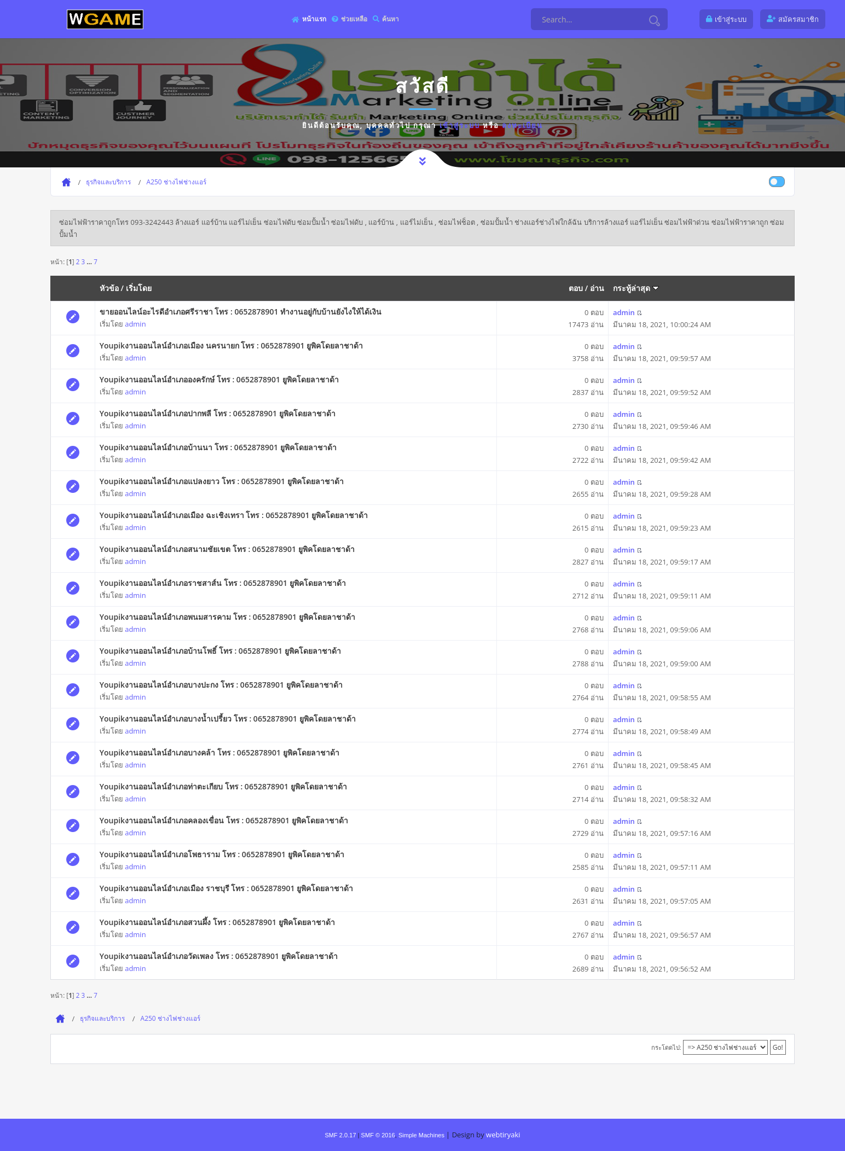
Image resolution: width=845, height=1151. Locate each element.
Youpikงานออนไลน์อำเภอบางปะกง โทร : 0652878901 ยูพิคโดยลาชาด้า (221, 684)
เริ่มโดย (139, 288)
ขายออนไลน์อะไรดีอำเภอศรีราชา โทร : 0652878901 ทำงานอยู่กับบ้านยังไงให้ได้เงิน (240, 311)
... (90, 261)
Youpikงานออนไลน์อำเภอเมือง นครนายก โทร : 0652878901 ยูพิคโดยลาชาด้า (231, 345)
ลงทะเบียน (522, 125)
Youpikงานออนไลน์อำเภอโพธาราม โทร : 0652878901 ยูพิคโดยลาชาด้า (222, 854)
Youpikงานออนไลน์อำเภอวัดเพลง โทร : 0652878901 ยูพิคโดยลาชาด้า (219, 956)
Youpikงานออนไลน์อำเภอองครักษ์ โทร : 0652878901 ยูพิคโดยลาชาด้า (219, 379)
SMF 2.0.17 (340, 1135)
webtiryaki (503, 1135)
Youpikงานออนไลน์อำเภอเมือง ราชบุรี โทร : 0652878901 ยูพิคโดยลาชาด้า (226, 888)
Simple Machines (421, 1135)
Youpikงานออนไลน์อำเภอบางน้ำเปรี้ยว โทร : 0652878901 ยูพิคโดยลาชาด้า (228, 718)
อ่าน (597, 288)
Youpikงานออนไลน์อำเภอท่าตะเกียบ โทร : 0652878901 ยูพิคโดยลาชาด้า (223, 786)
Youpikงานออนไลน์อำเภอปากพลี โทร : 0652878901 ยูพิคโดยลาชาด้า (217, 413)
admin (135, 324)
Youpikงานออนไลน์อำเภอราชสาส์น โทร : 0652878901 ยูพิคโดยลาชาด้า (223, 583)
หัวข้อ (109, 288)
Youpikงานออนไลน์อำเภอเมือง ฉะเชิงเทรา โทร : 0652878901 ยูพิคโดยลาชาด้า (234, 515)
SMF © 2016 (378, 1135)
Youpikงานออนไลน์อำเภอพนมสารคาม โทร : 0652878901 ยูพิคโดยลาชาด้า (227, 617)
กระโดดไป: (666, 1047)
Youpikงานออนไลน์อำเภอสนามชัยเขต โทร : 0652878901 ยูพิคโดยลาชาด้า (227, 549)
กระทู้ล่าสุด (636, 288)
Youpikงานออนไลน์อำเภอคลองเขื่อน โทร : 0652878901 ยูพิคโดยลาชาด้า (224, 820)
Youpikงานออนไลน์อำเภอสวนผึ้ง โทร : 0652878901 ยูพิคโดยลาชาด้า (217, 922)
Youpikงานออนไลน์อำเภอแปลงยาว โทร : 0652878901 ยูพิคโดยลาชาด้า (222, 481)
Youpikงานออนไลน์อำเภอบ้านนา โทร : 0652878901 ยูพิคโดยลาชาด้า (218, 447)
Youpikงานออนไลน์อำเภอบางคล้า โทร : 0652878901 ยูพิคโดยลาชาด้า (219, 752)
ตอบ (576, 288)
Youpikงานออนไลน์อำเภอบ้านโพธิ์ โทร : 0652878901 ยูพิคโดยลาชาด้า (220, 651)
